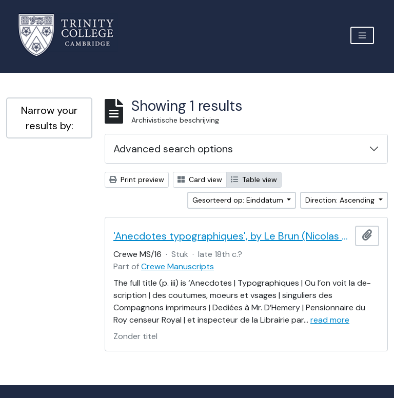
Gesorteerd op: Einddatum (238, 200)
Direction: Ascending (341, 200)
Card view (200, 179)
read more (329, 319)
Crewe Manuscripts (177, 266)
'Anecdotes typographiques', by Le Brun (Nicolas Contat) (232, 236)
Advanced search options (173, 148)
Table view (254, 179)
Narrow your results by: (49, 118)
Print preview (136, 179)
